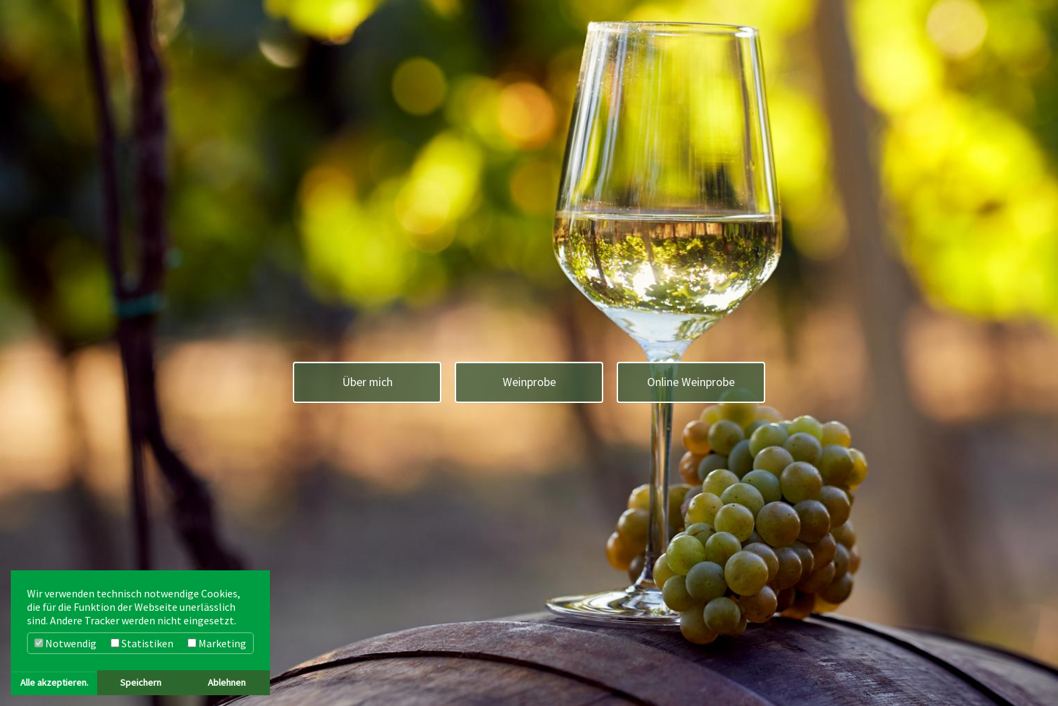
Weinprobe (529, 382)
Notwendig (65, 643)
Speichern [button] (140, 682)
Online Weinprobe (691, 382)
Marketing (217, 643)
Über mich (367, 382)
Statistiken (142, 643)
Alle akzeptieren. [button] (54, 682)
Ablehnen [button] (227, 682)
